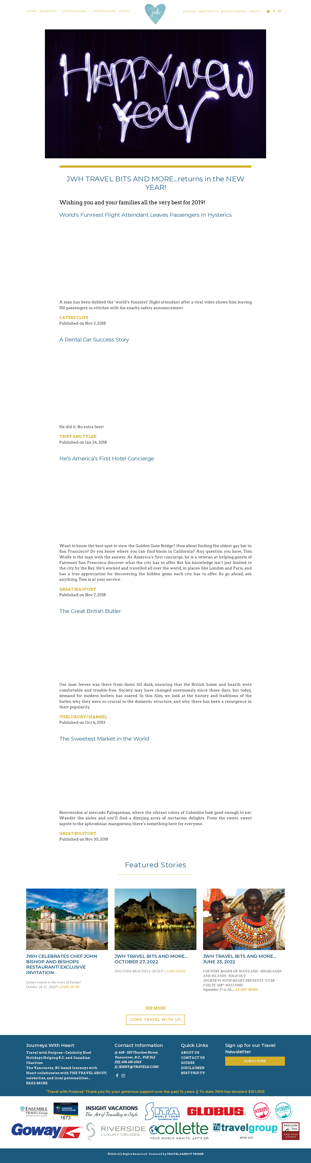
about (254, 11)
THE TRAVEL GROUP (87, 1073)
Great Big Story (77, 589)
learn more (69, 987)
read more (37, 1083)
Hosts (124, 11)
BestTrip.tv (193, 1073)
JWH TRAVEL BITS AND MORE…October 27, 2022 (151, 959)
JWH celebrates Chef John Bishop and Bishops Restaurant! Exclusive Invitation (61, 964)
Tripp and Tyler (77, 436)
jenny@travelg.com (138, 1067)
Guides (188, 1063)
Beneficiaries (233, 11)
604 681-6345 (131, 1062)
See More (155, 1008)
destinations (74, 11)
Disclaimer (192, 1068)
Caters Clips (73, 317)
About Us (190, 1053)
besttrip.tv (208, 11)
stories (189, 11)
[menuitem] (30, 11)
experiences (104, 11)
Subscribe (255, 1061)
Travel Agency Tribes (185, 1153)
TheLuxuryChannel (83, 717)
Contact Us (193, 1058)
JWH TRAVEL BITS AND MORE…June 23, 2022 (239, 959)
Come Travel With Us (155, 1019)
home (31, 11)
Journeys (47, 11)
